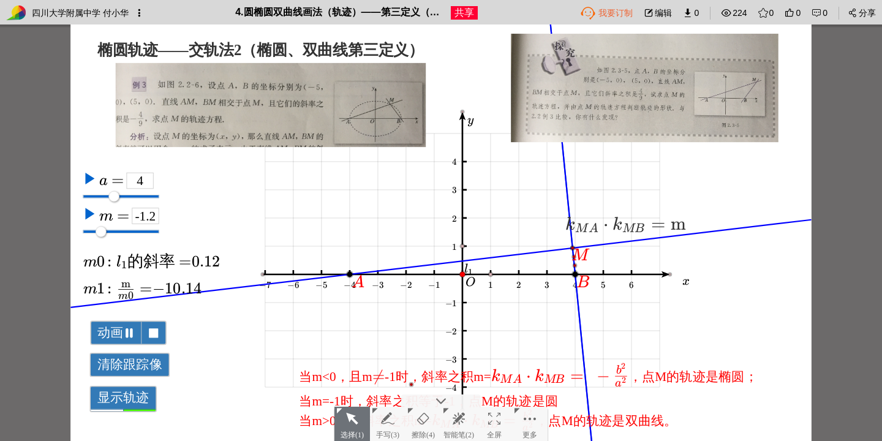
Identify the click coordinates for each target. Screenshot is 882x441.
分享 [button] (862, 13)
